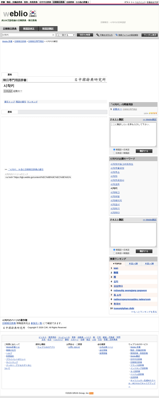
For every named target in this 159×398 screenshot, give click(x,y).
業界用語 (52, 337)
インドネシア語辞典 (139, 368)
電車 (74, 337)
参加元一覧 (36, 323)
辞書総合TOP (153, 2)
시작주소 (115, 172)
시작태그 (115, 192)
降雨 (116, 272)
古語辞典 (70, 2)
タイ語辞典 (135, 371)
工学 (99, 337)
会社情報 (103, 350)
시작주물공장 (117, 168)
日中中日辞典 (45, 2)
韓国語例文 (28, 28)
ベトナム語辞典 (137, 374)
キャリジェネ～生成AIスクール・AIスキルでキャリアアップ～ (141, 383)
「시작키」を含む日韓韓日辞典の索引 (26, 169)
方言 (100, 339)
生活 (49, 339)
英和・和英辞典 (31, 2)
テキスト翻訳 (117, 119)
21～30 (149, 263)
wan (116, 268)
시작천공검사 (117, 180)
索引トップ (9, 102)
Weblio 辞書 (135, 347)
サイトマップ (12, 362)
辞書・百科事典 (110, 339)
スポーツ (75, 339)
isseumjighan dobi (124, 308)
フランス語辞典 (137, 365)
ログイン (140, 2)
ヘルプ (9, 353)
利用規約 (10, 356)
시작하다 (115, 212)
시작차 (114, 176)
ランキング (32, 102)
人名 (94, 339)
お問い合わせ (74, 347)
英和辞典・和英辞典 (139, 353)
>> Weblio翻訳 (150, 119)
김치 (116, 281)
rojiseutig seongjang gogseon (130, 290)
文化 (43, 339)
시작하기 (115, 208)
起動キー (117, 109)
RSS (91, 393)
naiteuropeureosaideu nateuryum (132, 299)
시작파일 (115, 196)
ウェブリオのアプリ (46, 347)
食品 (88, 339)
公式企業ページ (106, 347)
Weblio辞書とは (13, 347)
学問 (118, 337)
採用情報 (103, 353)
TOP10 (117, 263)
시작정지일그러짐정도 (122, 164)
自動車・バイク (84, 337)
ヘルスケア (58, 339)
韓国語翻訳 (48, 28)
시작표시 (115, 204)
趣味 (67, 339)
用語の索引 (21, 102)
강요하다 (118, 286)
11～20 (133, 263)
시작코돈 (115, 184)
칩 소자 (117, 295)
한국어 (117, 303)
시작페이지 (116, 200)
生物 (82, 339)
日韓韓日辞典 (58, 2)
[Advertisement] (148, 15)
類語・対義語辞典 (14, 2)
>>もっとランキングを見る (144, 312)
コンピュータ (64, 337)
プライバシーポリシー (16, 359)
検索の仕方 (11, 350)
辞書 (3, 2)
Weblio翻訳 (135, 356)
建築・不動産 (108, 337)
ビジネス (42, 337)
